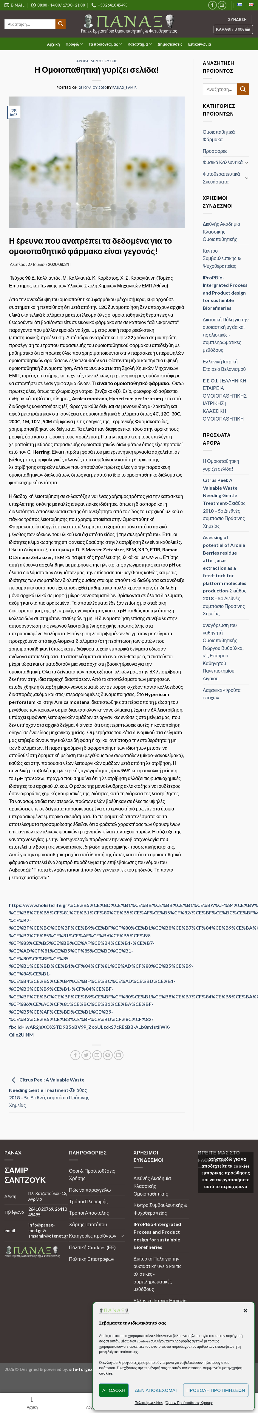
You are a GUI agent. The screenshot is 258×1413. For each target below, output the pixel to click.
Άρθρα (82, 61)
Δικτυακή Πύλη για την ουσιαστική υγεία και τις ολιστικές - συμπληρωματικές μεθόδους (226, 335)
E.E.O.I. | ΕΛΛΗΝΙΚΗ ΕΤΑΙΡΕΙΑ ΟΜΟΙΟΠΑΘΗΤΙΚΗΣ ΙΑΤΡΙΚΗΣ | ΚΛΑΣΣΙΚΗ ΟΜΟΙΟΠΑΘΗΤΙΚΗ (225, 399)
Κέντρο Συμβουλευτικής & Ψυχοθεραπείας (222, 258)
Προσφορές (215, 151)
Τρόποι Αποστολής (89, 1213)
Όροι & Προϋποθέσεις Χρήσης (92, 1174)
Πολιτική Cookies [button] (149, 1402)
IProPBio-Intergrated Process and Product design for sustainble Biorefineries (225, 293)
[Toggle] (246, 162)
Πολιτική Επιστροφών (91, 1259)
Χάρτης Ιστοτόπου (88, 1224)
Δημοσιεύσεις (170, 44)
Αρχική (53, 44)
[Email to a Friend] (97, 1055)
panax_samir (124, 87)
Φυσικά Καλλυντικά (223, 162)
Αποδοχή (114, 1390)
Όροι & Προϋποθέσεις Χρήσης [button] (189, 1402)
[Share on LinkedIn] (118, 1055)
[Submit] (60, 24)
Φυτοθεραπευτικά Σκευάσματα (221, 177)
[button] (245, 1311)
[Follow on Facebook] (212, 5)
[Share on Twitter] (86, 1055)
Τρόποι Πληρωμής (88, 1201)
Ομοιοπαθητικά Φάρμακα (219, 135)
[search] (29, 24)
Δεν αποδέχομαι (156, 1390)
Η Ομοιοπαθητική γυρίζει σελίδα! (221, 464)
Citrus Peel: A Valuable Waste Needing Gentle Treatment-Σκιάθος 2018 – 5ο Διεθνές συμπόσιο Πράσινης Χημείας (49, 1092)
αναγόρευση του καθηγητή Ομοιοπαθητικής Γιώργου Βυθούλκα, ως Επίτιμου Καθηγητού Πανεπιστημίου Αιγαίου (223, 651)
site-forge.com (84, 1369)
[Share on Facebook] (75, 1055)
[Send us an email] (222, 5)
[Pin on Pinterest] (108, 1055)
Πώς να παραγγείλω (90, 1190)
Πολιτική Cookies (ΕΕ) (92, 1247)
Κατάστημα (140, 44)
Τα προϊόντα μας (105, 44)
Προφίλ (74, 44)
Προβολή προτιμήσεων (215, 1390)
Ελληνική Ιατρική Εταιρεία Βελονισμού (224, 365)
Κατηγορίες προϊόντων (92, 1235)
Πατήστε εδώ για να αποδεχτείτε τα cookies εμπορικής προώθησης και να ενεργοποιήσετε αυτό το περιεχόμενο (226, 1173)
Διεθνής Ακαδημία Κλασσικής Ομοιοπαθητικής (221, 231)
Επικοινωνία (199, 44)
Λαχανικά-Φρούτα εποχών (222, 694)
